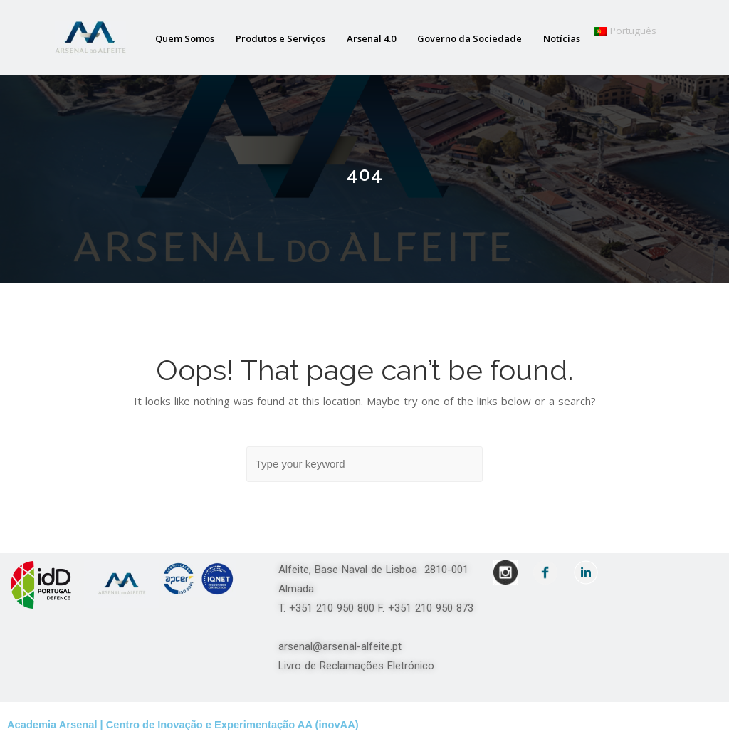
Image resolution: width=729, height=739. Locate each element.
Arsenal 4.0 (371, 38)
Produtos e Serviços (280, 38)
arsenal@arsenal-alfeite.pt (340, 646)
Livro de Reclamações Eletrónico (356, 665)
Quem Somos (184, 38)
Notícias (561, 38)
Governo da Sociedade (469, 38)
